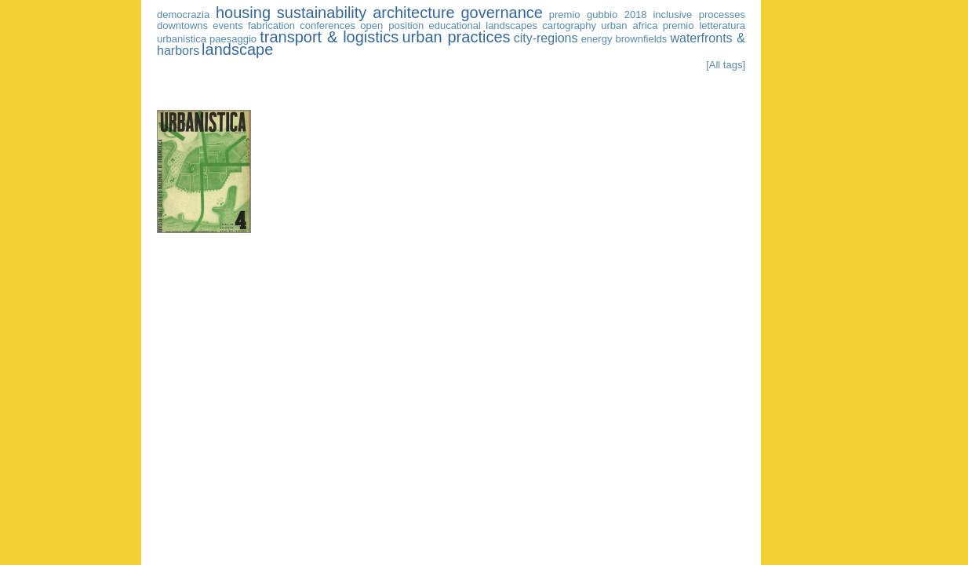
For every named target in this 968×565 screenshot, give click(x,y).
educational (454, 25)
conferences (327, 25)
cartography (569, 25)
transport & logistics (329, 37)
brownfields (642, 39)
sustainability (322, 12)
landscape (237, 49)
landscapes (511, 25)
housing (243, 12)
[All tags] (725, 65)
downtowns (182, 25)
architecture (414, 12)
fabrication (271, 25)
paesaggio (233, 39)
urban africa (629, 25)
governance (501, 12)
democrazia (183, 14)
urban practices (456, 37)
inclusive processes (699, 14)
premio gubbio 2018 (598, 14)
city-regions (546, 38)
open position (392, 25)
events (227, 25)
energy (597, 39)
